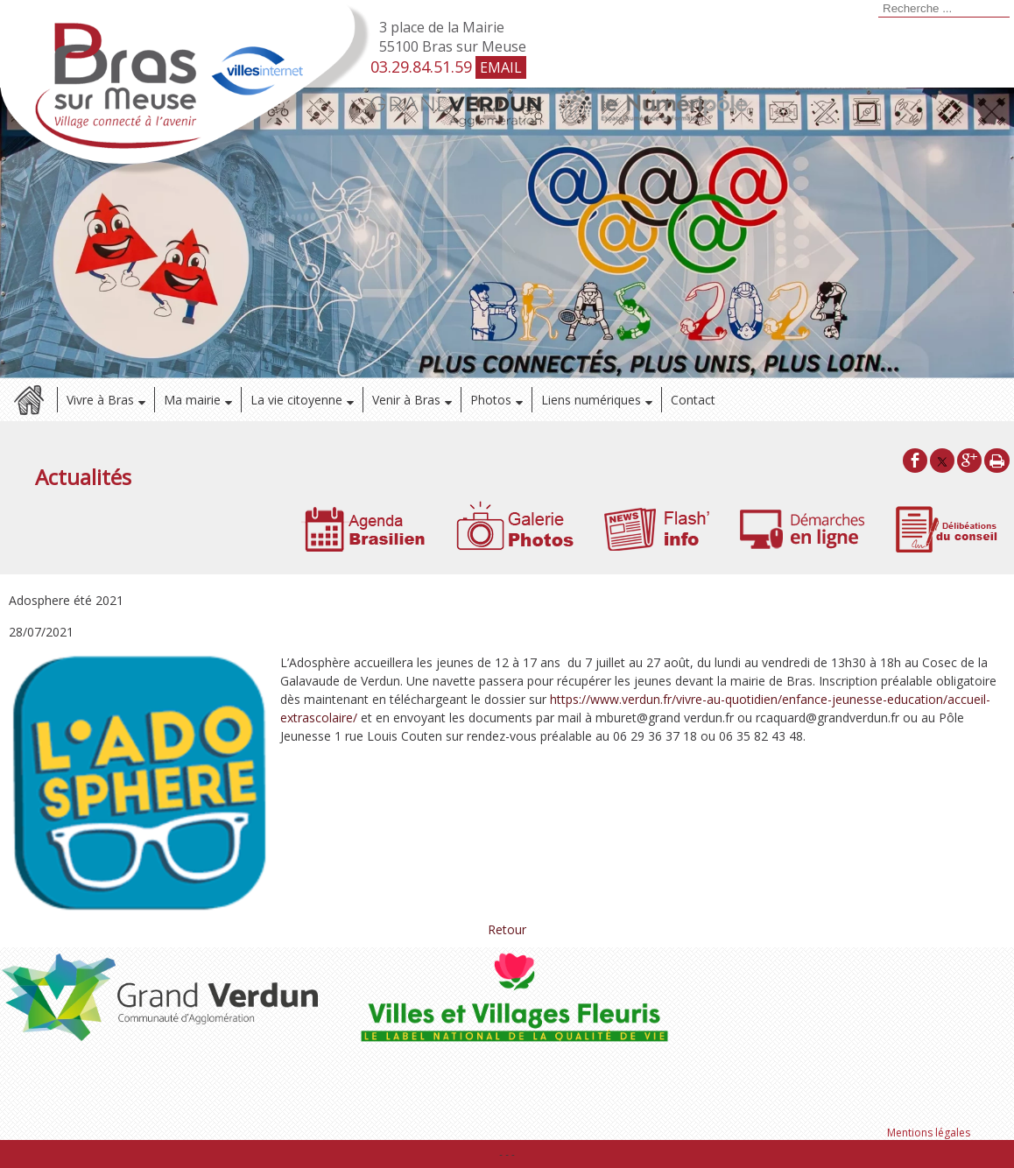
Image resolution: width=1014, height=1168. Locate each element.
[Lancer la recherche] (875, 10)
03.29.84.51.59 (421, 66)
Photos (490, 399)
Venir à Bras (406, 399)
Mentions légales (928, 1132)
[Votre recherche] (944, 9)
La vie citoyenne (296, 399)
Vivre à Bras (100, 399)
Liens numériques (591, 399)
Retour (507, 929)
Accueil (28, 399)
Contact (693, 399)
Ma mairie (192, 399)
